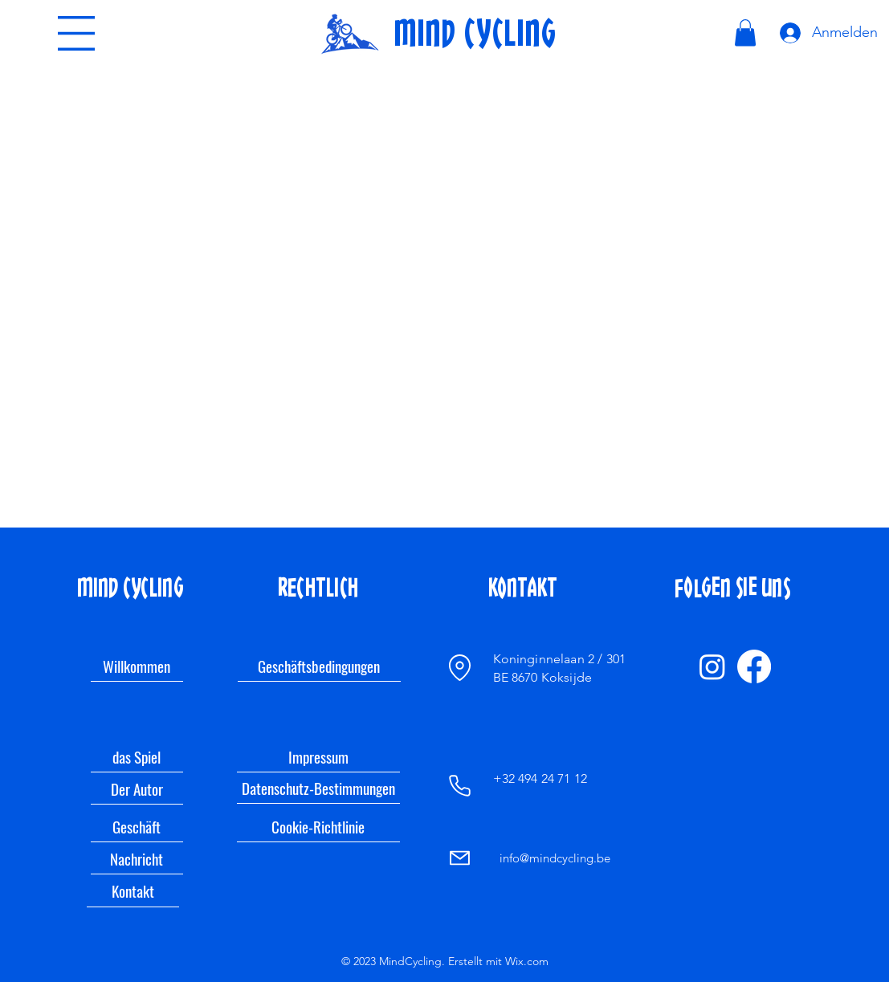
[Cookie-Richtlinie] (318, 826)
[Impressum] (318, 756)
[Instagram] (712, 666)
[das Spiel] (137, 756)
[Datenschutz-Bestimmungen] (318, 788)
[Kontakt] (133, 891)
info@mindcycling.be (555, 858)
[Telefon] (460, 785)
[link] (745, 32)
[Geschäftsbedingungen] (319, 666)
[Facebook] (754, 666)
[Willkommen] (137, 666)
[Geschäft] (137, 826)
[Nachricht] (137, 858)
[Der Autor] (137, 788)
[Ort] (460, 667)
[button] (76, 33)
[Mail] (460, 858)
